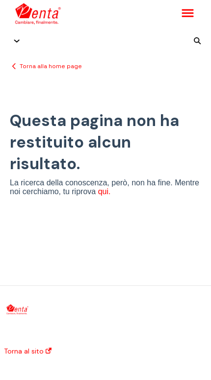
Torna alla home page (51, 66)
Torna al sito (28, 351)
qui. (104, 191)
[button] (187, 14)
